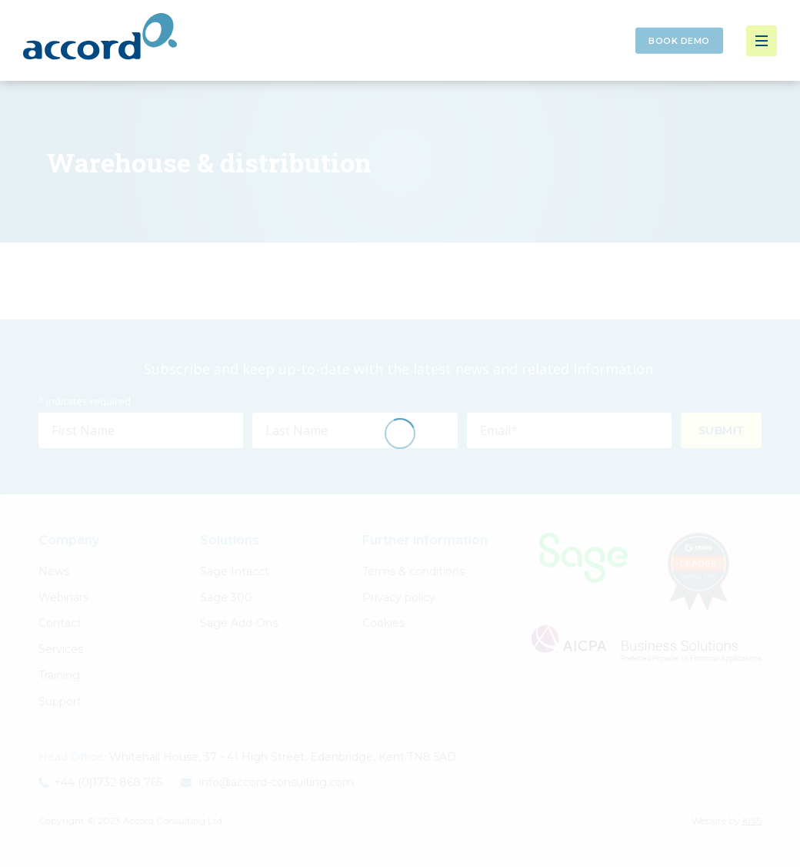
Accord (100, 36)
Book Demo (679, 40)
